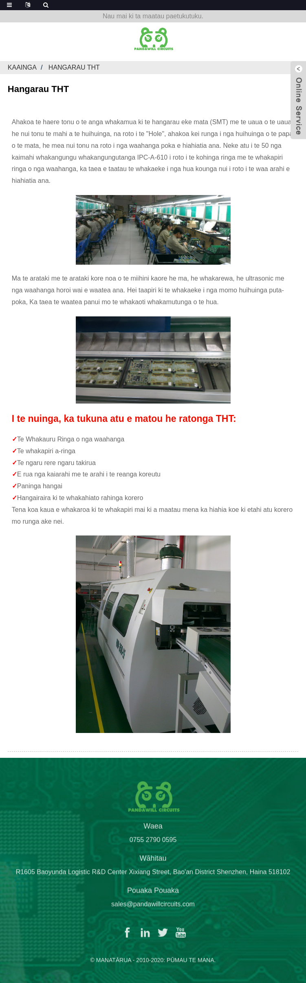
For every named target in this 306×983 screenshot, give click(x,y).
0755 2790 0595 (153, 847)
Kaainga (22, 67)
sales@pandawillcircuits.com (153, 911)
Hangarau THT (74, 67)
